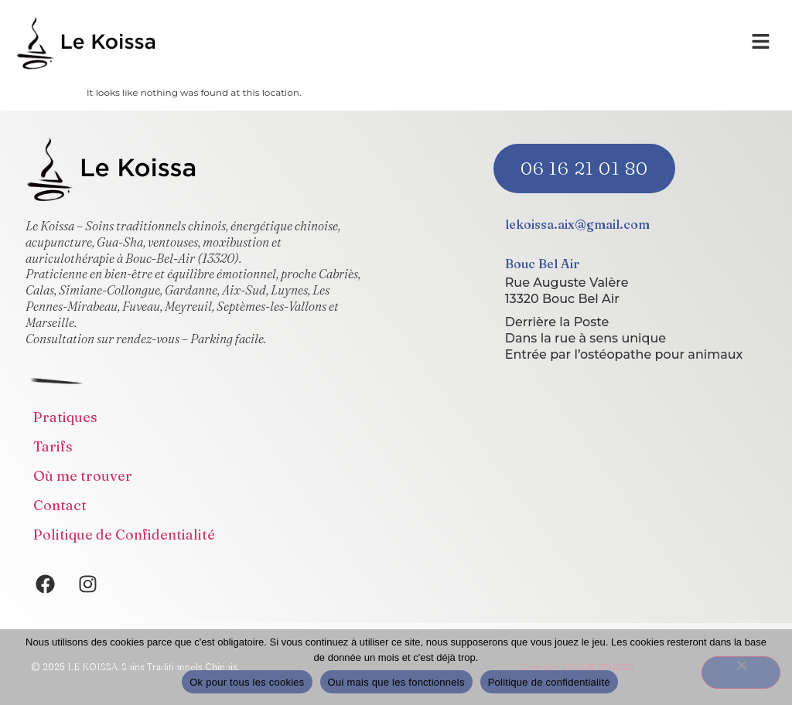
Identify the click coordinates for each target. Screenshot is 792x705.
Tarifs (53, 446)
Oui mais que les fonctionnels (396, 682)
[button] (761, 43)
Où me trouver (82, 476)
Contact (60, 505)
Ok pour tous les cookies (246, 682)
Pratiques (65, 417)
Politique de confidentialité (549, 682)
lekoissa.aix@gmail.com (577, 224)
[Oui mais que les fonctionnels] (741, 672)
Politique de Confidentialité (124, 534)
